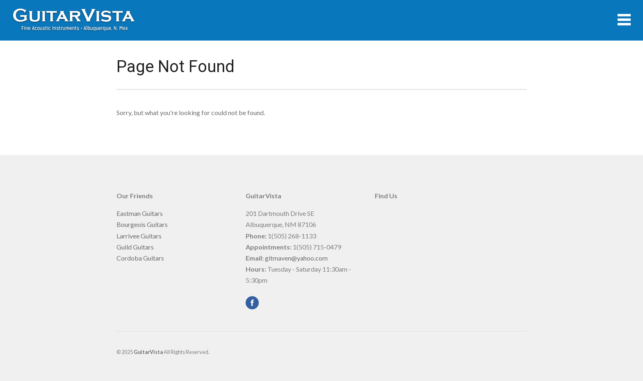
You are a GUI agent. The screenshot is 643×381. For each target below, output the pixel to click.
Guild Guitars (135, 247)
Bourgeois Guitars (142, 224)
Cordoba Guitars (140, 258)
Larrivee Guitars (139, 236)
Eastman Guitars (139, 213)
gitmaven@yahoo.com (296, 258)
